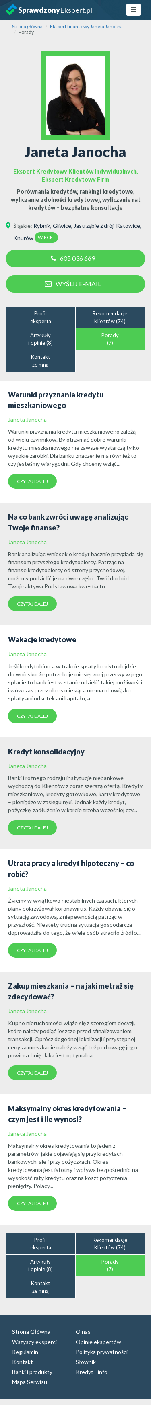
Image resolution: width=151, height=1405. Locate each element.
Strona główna (27, 26)
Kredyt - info (92, 1371)
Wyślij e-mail (73, 283)
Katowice (128, 225)
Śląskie (22, 225)
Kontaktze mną (40, 361)
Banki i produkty (32, 1371)
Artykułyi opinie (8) (40, 339)
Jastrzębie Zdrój (94, 225)
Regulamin (25, 1351)
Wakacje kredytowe (42, 639)
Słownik (86, 1361)
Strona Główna (31, 1331)
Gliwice (62, 225)
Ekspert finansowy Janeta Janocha (86, 26)
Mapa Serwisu (29, 1381)
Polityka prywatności (102, 1351)
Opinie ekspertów (98, 1341)
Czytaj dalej (32, 481)
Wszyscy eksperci (34, 1341)
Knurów (23, 237)
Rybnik (41, 225)
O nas (83, 1331)
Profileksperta (40, 317)
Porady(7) (110, 339)
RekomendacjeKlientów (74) (110, 317)
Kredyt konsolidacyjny (46, 751)
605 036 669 (73, 258)
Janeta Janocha (27, 419)
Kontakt (22, 1361)
